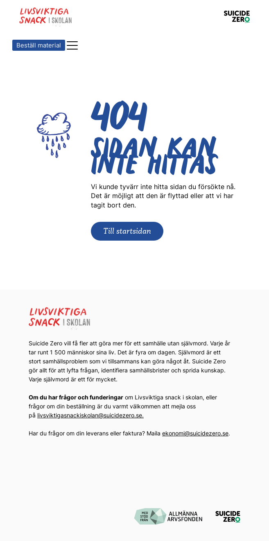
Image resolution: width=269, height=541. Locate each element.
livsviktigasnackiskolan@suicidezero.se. (90, 415)
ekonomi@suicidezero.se (195, 433)
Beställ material (38, 45)
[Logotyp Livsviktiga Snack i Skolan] (45, 17)
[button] (72, 45)
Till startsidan (127, 230)
